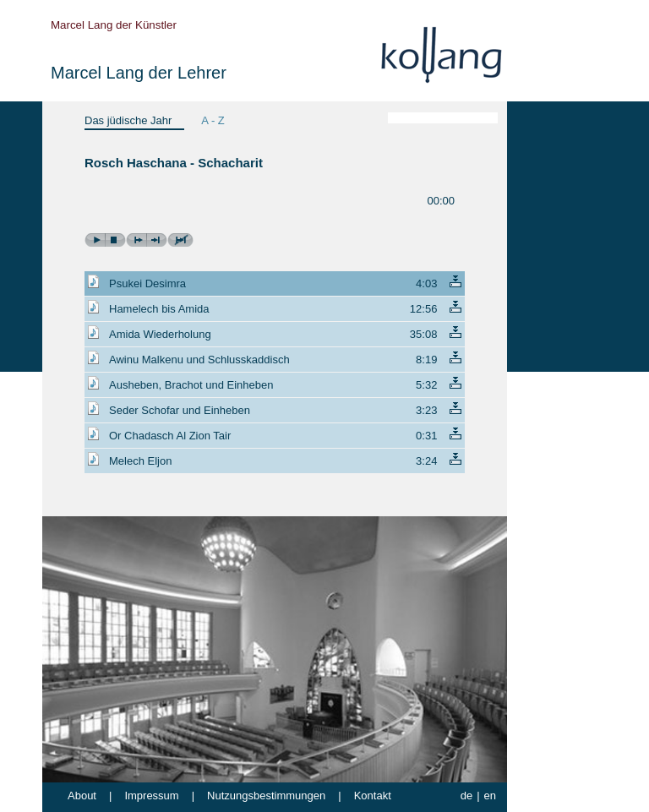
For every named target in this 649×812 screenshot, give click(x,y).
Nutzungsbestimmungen (266, 795)
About (82, 795)
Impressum (151, 795)
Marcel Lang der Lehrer (138, 72)
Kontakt (372, 795)
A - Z (212, 120)
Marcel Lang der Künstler (114, 25)
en (490, 795)
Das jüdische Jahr (128, 120)
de (466, 795)
